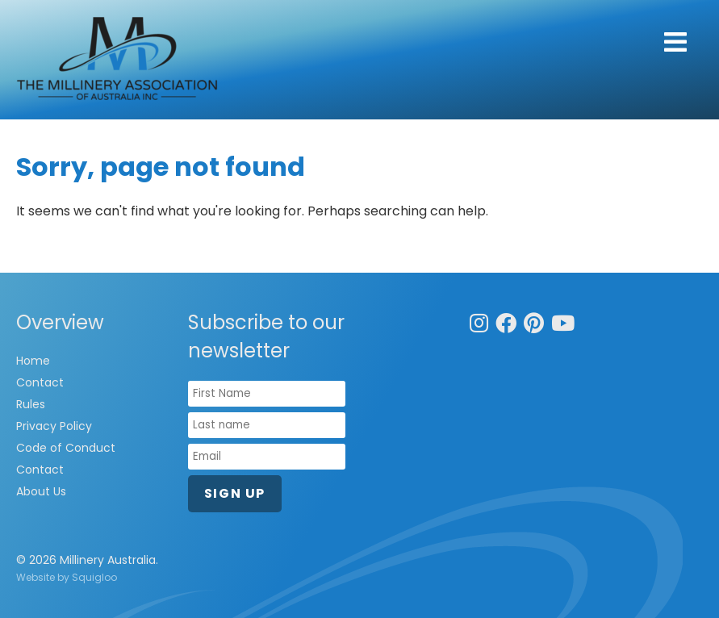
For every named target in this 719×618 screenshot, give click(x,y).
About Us (41, 491)
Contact (40, 382)
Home (33, 361)
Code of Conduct (65, 448)
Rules (30, 404)
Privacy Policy (54, 426)
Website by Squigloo (66, 577)
